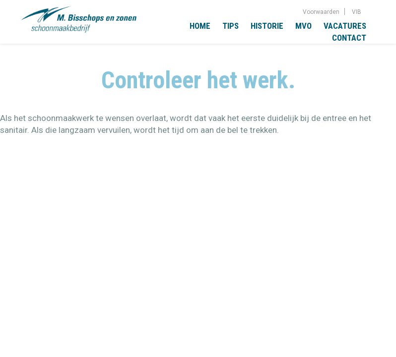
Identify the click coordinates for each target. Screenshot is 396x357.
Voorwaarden (321, 11)
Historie (267, 26)
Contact (349, 38)
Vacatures (345, 26)
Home (200, 26)
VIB (356, 11)
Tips (230, 26)
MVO (303, 26)
